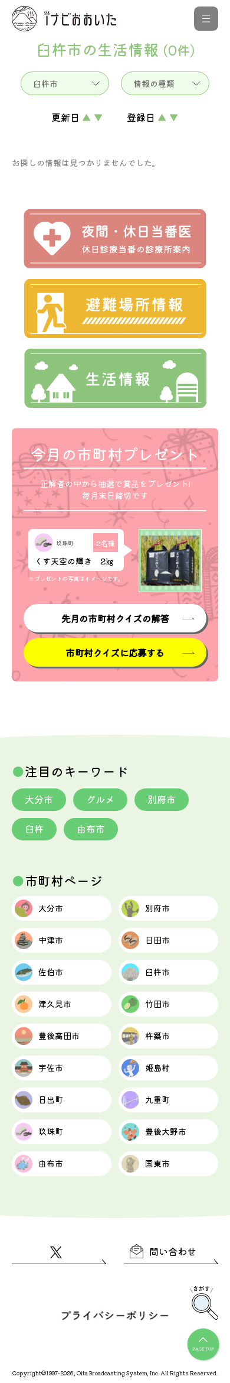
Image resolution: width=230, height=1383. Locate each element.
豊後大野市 (153, 1132)
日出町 (39, 1100)
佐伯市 (39, 972)
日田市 (145, 940)
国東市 (145, 1164)
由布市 (91, 829)
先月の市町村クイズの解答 (115, 618)
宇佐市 (39, 1068)
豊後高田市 (47, 1036)
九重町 (145, 1100)
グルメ (100, 799)
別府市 (161, 799)
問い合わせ (163, 1251)
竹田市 (145, 1004)
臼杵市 (145, 972)
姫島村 (145, 1068)
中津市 (39, 940)
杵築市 (145, 1036)
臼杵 (34, 829)
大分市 (39, 799)
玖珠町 (39, 1132)
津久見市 (43, 1004)
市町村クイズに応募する (114, 652)
